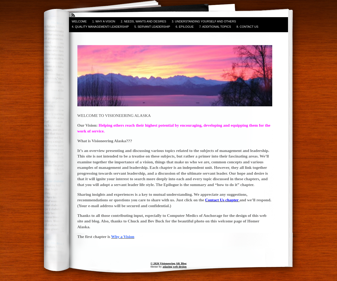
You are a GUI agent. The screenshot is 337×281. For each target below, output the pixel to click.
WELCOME (79, 21)
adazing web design (174, 266)
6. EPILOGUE (185, 26)
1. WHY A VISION (103, 21)
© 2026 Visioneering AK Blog (168, 263)
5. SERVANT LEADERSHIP (152, 26)
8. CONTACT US (247, 26)
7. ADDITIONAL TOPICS (215, 26)
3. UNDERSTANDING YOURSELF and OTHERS (204, 21)
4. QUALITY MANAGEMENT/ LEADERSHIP (100, 26)
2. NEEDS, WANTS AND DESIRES (143, 21)
